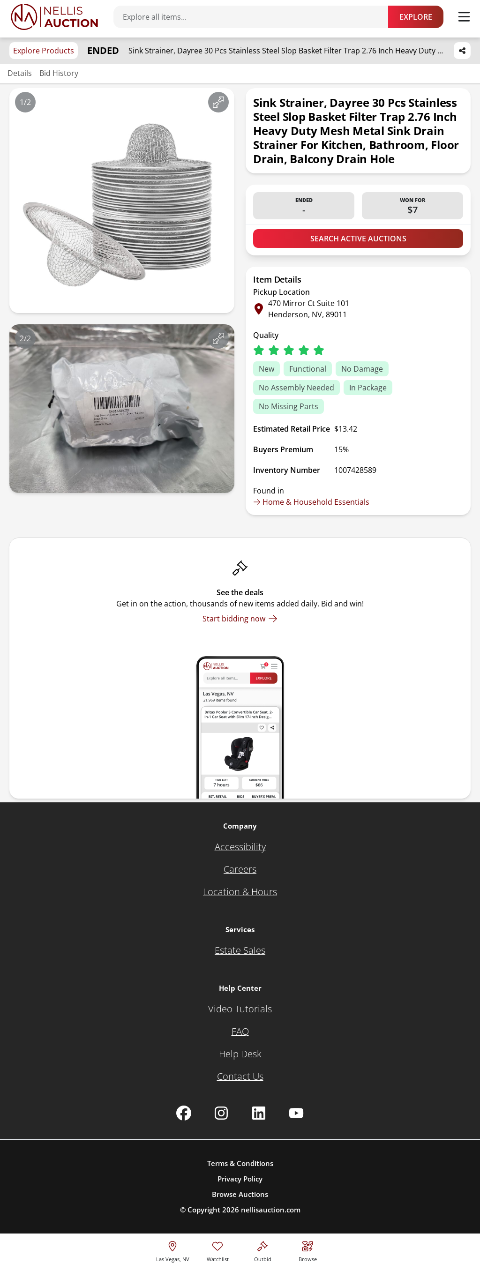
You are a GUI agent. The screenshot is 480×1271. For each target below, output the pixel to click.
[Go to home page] (54, 17)
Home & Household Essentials (311, 502)
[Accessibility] (240, 846)
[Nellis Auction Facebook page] (183, 1113)
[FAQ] (240, 1031)
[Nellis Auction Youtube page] (296, 1113)
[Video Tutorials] (240, 1009)
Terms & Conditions (240, 1163)
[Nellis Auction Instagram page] (221, 1113)
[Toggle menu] (464, 16)
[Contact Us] (240, 1076)
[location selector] (172, 1250)
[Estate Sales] (240, 950)
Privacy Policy (240, 1178)
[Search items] (255, 17)
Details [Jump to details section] (20, 73)
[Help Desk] (240, 1054)
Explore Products (43, 50)
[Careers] (240, 869)
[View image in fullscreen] (218, 102)
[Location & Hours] (240, 891)
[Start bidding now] (240, 618)
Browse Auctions (240, 1194)
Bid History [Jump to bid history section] (58, 73)
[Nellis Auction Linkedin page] (258, 1113)
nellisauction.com (270, 1209)
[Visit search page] (308, 1250)
